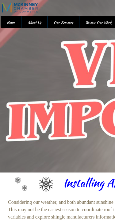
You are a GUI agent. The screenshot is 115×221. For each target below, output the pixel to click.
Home (11, 22)
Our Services (63, 22)
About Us (34, 22)
